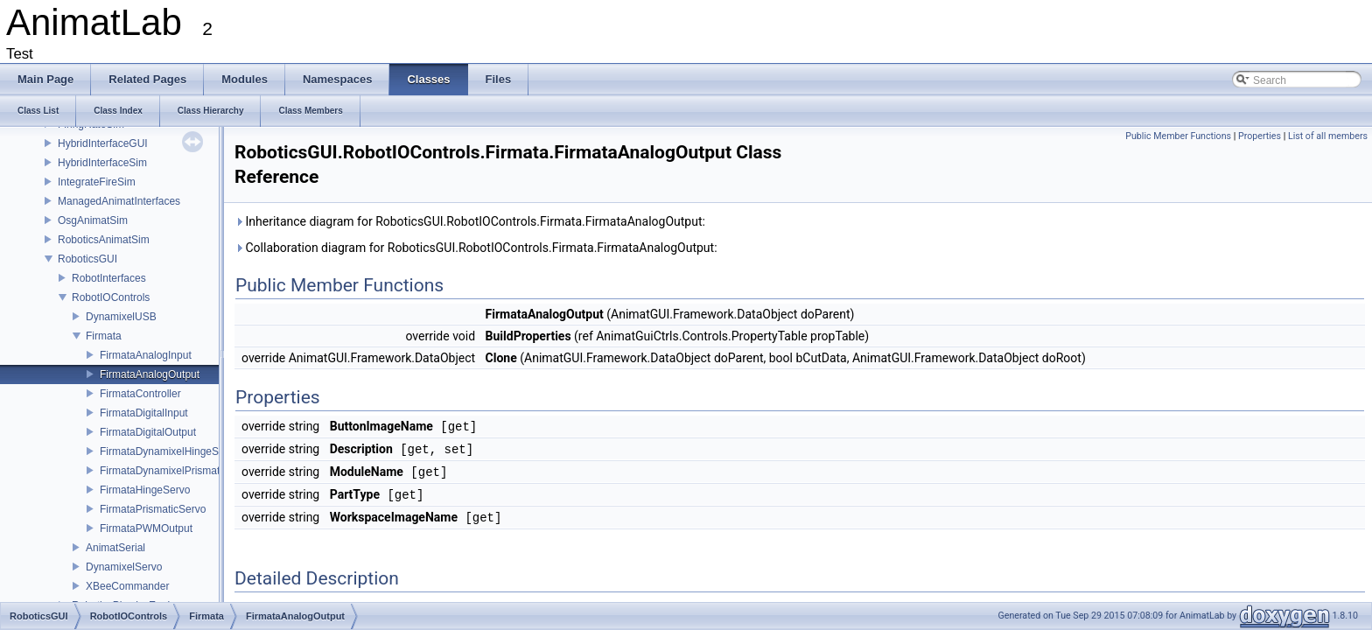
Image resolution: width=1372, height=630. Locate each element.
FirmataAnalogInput (146, 355)
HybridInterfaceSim (102, 163)
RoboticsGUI (87, 259)
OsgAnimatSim (93, 220)
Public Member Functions (1178, 136)
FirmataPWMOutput (146, 528)
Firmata (104, 336)
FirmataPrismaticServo (153, 509)
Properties (1259, 136)
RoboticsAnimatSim (104, 240)
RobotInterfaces (109, 278)
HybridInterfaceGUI (103, 143)
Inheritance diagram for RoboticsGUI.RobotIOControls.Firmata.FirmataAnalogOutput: (469, 221)
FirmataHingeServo (145, 490)
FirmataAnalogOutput (150, 374)
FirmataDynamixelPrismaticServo (177, 471)
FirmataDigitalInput (144, 413)
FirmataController (140, 394)
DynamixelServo (124, 567)
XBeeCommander (127, 586)
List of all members (1328, 136)
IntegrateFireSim (97, 182)
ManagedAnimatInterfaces (119, 201)
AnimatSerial (115, 548)
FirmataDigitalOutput (148, 432)
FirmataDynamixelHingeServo (169, 451)
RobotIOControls (111, 297)
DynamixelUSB (121, 317)
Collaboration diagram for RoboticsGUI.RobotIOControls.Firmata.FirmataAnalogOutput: (476, 248)
